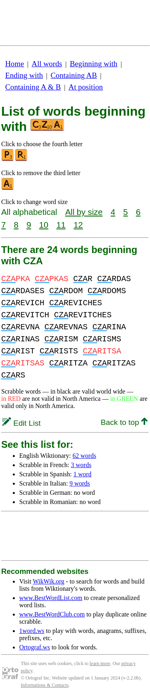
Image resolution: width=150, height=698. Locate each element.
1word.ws (31, 630)
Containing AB (74, 75)
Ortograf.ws (34, 647)
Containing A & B (33, 87)
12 (78, 224)
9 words (80, 483)
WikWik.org (48, 581)
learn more (100, 663)
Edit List (21, 423)
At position (85, 87)
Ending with (24, 75)
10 (43, 224)
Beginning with (94, 63)
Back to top (124, 422)
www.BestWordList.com (50, 597)
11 (61, 224)
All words (47, 63)
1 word (83, 474)
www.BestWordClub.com (52, 614)
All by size (84, 211)
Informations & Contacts (44, 685)
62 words (84, 455)
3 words (81, 464)
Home (14, 63)
